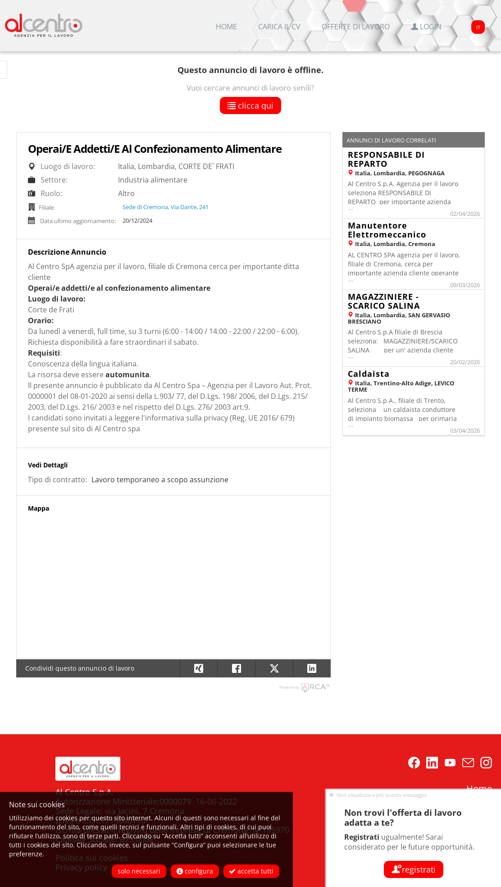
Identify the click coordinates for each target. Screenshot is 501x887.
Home (226, 27)
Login (426, 27)
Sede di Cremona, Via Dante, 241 (166, 207)
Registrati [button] (414, 869)
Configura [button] (195, 871)
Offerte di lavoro (356, 27)
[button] (312, 668)
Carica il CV (279, 27)
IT (478, 27)
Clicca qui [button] (250, 105)
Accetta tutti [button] (251, 871)
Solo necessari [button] (139, 871)
